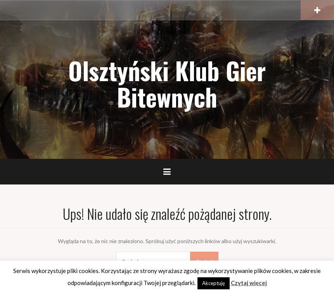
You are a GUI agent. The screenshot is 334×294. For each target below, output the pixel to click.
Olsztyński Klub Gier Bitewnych (167, 83)
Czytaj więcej (249, 282)
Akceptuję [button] (213, 283)
